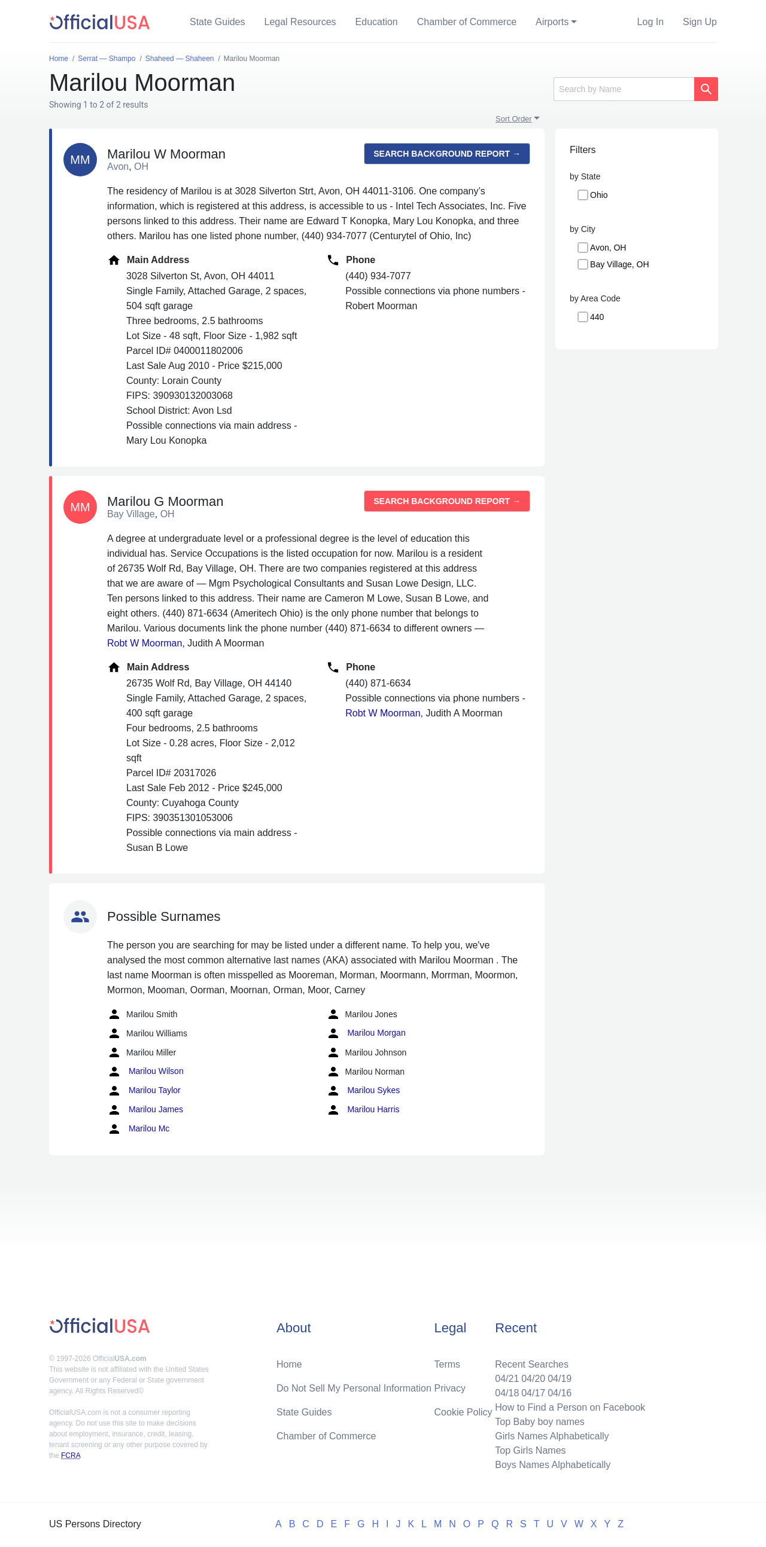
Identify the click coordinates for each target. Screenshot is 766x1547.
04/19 (560, 1379)
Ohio (599, 195)
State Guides (217, 22)
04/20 (533, 1379)
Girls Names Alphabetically (552, 1436)
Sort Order (514, 118)
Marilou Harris (363, 1110)
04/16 (560, 1393)
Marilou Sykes (363, 1091)
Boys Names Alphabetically (552, 1465)
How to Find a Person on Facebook (570, 1407)
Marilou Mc (138, 1129)
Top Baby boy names (539, 1422)
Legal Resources (300, 22)
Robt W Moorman (144, 643)
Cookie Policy (463, 1412)
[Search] (624, 89)
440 (597, 317)
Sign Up (700, 22)
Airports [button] (552, 22)
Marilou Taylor (144, 1091)
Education (376, 22)
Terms (447, 1364)
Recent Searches (532, 1364)
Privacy (450, 1388)
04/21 (507, 1379)
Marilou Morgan (366, 1033)
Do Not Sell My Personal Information (353, 1388)
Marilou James (145, 1110)
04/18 (507, 1393)
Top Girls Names (530, 1450)
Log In (650, 22)
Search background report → (447, 153)
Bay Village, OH (619, 264)
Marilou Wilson (145, 1071)
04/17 (533, 1393)
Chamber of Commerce (466, 22)
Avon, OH (608, 247)
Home (289, 1364)
